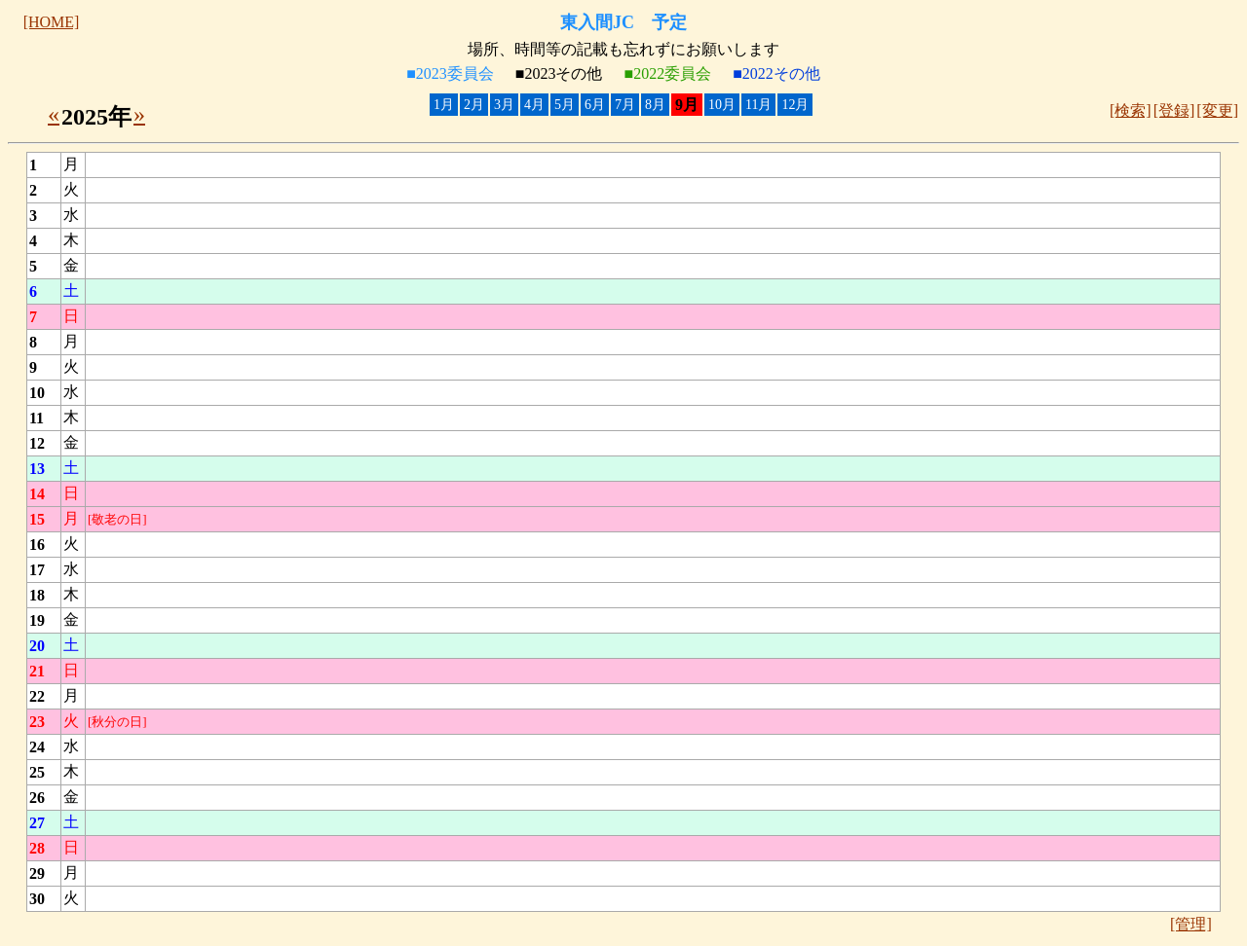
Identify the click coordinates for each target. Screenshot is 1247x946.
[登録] (1174, 110)
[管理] (1191, 924)
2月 (474, 104)
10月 (722, 104)
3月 (504, 104)
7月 (625, 104)
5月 (564, 104)
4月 (534, 104)
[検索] (1131, 110)
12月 (795, 104)
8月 (655, 104)
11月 (758, 104)
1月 (444, 104)
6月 (595, 104)
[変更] (1217, 110)
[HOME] (51, 22)
